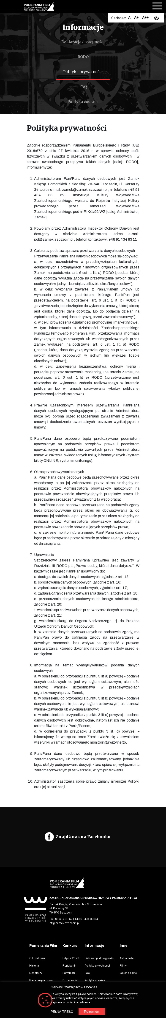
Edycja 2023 (71, 958)
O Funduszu (37, 958)
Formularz (69, 973)
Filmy (123, 965)
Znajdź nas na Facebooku (83, 836)
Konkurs (70, 946)
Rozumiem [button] (92, 1011)
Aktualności (127, 958)
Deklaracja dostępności (83, 41)
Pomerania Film (43, 946)
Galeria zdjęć (128, 973)
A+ (136, 18)
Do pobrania (70, 980)
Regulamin (69, 965)
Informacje (94, 946)
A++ (145, 18)
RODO (83, 56)
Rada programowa (41, 980)
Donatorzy (35, 973)
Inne (124, 946)
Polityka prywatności (83, 71)
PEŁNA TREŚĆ (62, 1011)
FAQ (83, 86)
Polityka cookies (83, 101)
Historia (34, 965)
